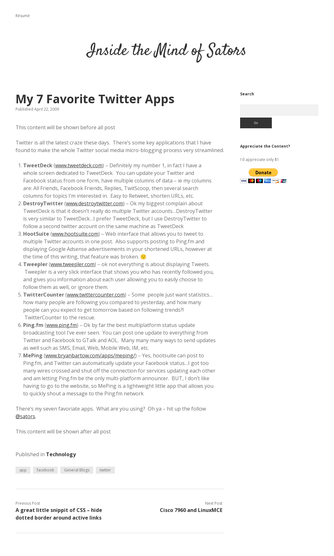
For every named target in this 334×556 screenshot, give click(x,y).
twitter (105, 470)
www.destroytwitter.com (94, 203)
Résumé (23, 15)
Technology (61, 454)
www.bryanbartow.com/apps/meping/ (90, 355)
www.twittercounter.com (96, 294)
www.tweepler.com (72, 264)
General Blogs (76, 470)
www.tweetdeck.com (78, 165)
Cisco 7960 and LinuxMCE (191, 510)
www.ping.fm (61, 325)
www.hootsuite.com (75, 233)
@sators (25, 416)
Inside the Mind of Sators (167, 51)
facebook (45, 470)
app (23, 470)
